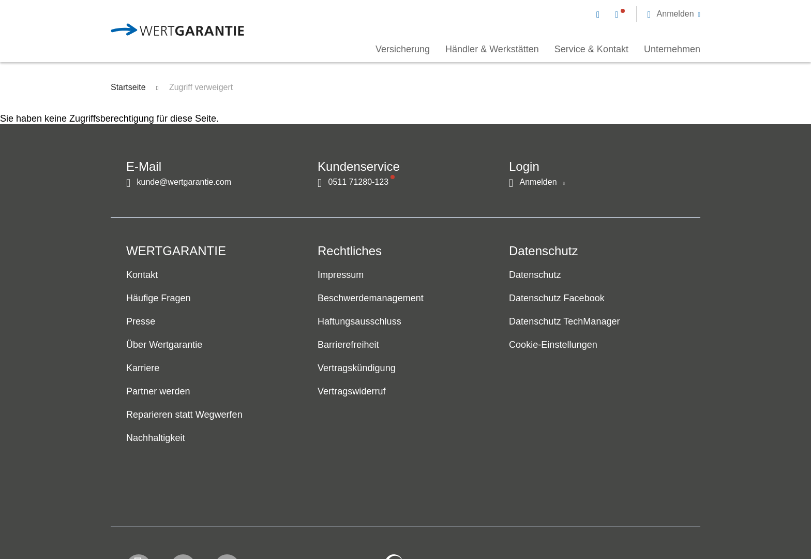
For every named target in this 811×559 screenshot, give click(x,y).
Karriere (142, 368)
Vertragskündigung (357, 368)
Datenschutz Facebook (557, 298)
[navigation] (648, 13)
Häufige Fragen (158, 298)
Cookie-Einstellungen (553, 345)
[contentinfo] (630, 521)
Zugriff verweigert (201, 87)
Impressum (341, 275)
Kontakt (142, 275)
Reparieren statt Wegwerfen (184, 415)
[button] (673, 14)
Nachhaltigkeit (155, 438)
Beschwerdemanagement (371, 298)
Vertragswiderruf (352, 392)
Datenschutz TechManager (564, 322)
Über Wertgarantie (164, 345)
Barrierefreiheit (348, 345)
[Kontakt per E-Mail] (600, 14)
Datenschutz (535, 275)
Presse (140, 322)
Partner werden (158, 392)
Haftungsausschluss (359, 322)
